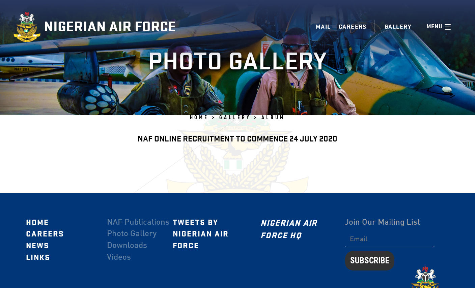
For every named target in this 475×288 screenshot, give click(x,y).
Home (37, 222)
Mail (323, 27)
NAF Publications (138, 222)
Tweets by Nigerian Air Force (201, 234)
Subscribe (369, 260)
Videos (119, 257)
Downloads (127, 246)
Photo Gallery (132, 234)
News (37, 246)
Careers (353, 27)
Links (38, 257)
